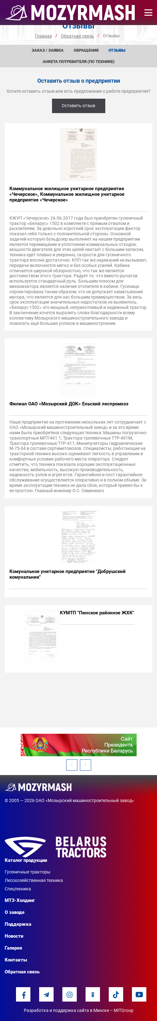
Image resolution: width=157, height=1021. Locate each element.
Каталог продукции (26, 860)
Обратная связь (22, 972)
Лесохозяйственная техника (34, 880)
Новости (14, 936)
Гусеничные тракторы (27, 871)
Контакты (16, 960)
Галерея (13, 948)
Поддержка (18, 924)
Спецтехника (18, 888)
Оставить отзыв (78, 105)
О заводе (14, 912)
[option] (78, 745)
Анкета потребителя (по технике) (79, 61)
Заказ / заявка (48, 50)
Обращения (86, 50)
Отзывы (116, 50)
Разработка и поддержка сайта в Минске (66, 1010)
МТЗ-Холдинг (20, 900)
